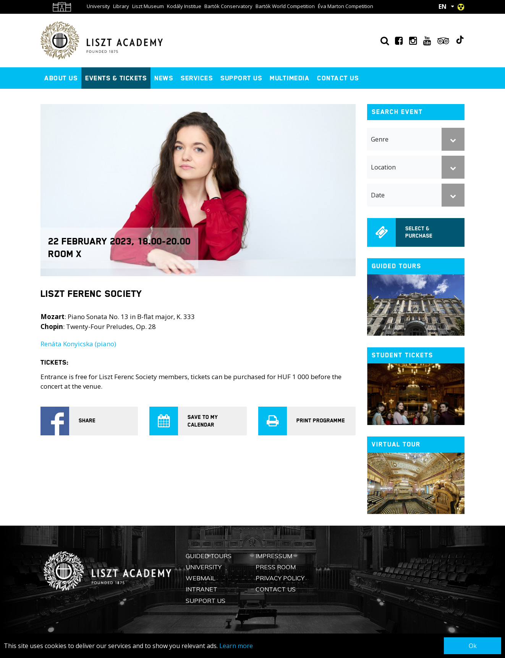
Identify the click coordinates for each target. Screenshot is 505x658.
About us (61, 78)
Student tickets (402, 355)
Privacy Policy (280, 578)
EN (443, 6)
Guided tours (396, 266)
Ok (473, 646)
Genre (379, 139)
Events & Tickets (116, 78)
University (98, 6)
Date (378, 195)
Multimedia (289, 78)
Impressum (274, 556)
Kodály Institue (184, 6)
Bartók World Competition (285, 6)
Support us (241, 78)
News (163, 78)
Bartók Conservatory (228, 6)
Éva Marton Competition (345, 6)
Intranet (201, 589)
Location (383, 167)
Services (197, 78)
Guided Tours (208, 556)
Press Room (276, 567)
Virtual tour (396, 444)
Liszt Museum (148, 6)
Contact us (338, 78)
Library (121, 6)
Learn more (236, 646)
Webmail (200, 578)
